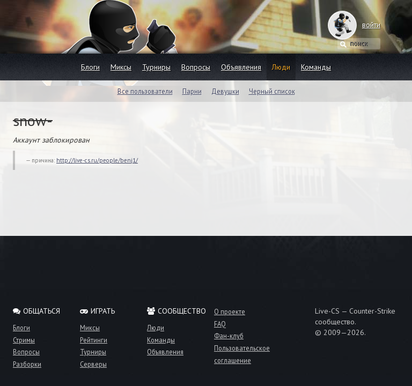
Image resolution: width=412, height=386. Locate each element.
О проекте (229, 311)
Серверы (93, 364)
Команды (316, 67)
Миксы (121, 67)
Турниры (156, 67)
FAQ (220, 324)
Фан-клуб (229, 335)
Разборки (27, 364)
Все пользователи (145, 91)
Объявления (241, 67)
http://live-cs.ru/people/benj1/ (97, 160)
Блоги (90, 67)
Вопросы (195, 67)
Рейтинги (93, 340)
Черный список (272, 91)
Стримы (24, 340)
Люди (281, 67)
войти (360, 24)
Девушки (225, 91)
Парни (192, 91)
